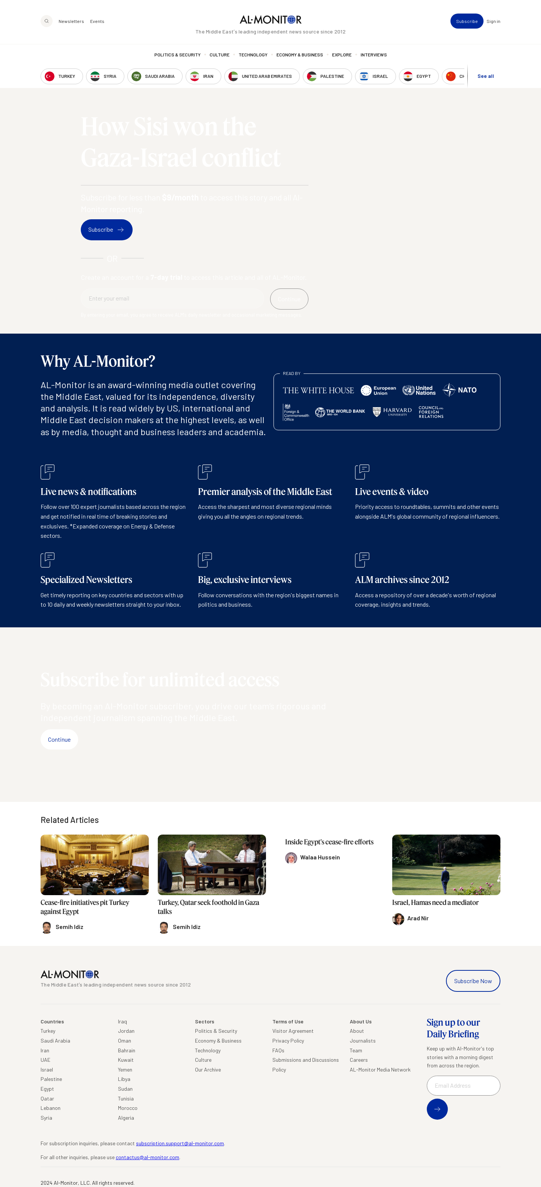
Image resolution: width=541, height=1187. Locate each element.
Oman (124, 1040)
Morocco (128, 1108)
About (357, 1031)
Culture (220, 54)
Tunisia (126, 1098)
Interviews (374, 54)
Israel (47, 1069)
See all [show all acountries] (486, 76)
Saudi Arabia (55, 1040)
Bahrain (126, 1050)
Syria (46, 1117)
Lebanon (50, 1108)
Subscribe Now (473, 980)
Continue (59, 739)
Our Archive (208, 1069)
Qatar (47, 1098)
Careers (359, 1059)
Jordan (126, 1031)
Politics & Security (177, 54)
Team (356, 1050)
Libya (124, 1079)
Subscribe (467, 21)
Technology (253, 54)
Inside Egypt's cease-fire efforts (329, 842)
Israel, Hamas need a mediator (435, 902)
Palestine (51, 1079)
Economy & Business (300, 54)
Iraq (122, 1021)
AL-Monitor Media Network (380, 1069)
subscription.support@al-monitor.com (180, 1143)
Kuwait (126, 1059)
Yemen (125, 1069)
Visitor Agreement (293, 1031)
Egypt (47, 1088)
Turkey (48, 1031)
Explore (342, 54)
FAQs (278, 1050)
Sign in (493, 21)
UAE (45, 1059)
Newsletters (71, 21)
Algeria (126, 1117)
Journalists (363, 1040)
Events (97, 21)
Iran (45, 1050)
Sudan (125, 1088)
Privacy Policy (288, 1040)
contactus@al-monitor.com (147, 1157)
